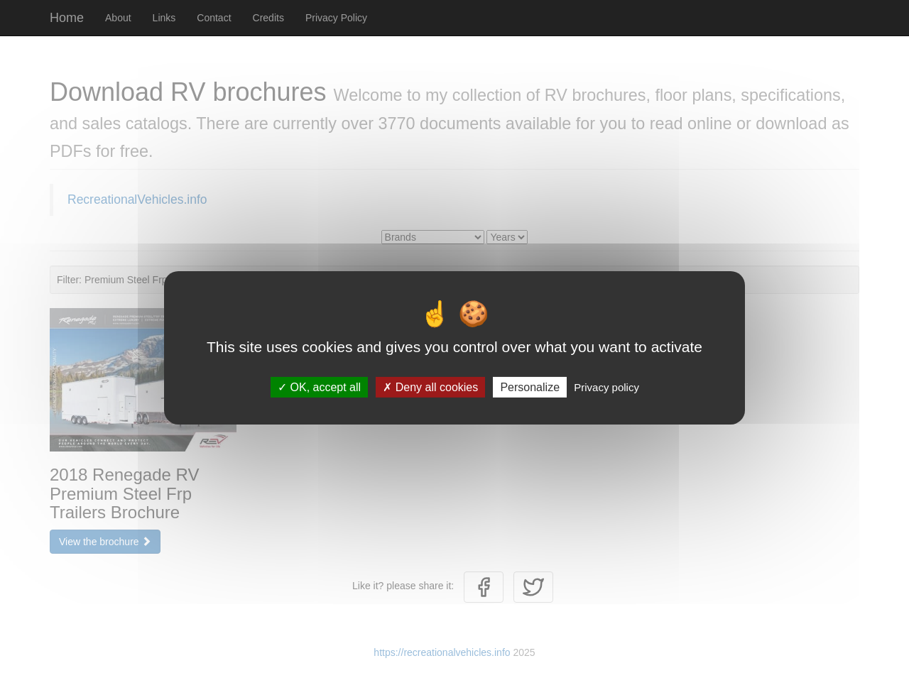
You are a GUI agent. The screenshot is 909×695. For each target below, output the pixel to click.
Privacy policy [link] (606, 387)
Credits (268, 17)
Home (67, 18)
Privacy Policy (336, 17)
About (118, 17)
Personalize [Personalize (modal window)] (530, 387)
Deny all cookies (430, 387)
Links (164, 17)
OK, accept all (319, 387)
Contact (214, 17)
